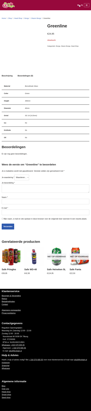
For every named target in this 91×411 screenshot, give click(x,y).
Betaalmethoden (8, 301)
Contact (5, 304)
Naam (5, 197)
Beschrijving (7, 76)
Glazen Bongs (36, 18)
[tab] (7, 75)
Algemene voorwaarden (11, 310)
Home (4, 18)
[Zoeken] (82, 5)
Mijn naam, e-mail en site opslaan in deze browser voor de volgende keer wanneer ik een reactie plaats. (45, 219)
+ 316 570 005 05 (19, 348)
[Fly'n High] (8, 5)
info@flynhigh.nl (15, 351)
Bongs (26, 18)
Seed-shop (6, 397)
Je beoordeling (8, 183)
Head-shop (6, 392)
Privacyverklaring (9, 313)
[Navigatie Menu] (86, 5)
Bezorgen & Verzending (11, 296)
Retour (4, 299)
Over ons (5, 389)
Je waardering (8, 177)
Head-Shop (18, 18)
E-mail (5, 208)
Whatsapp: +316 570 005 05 (13, 345)
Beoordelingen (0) (25, 76)
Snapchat (5, 366)
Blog (3, 386)
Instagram (6, 363)
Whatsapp (6, 368)
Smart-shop (6, 395)
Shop (10, 18)
